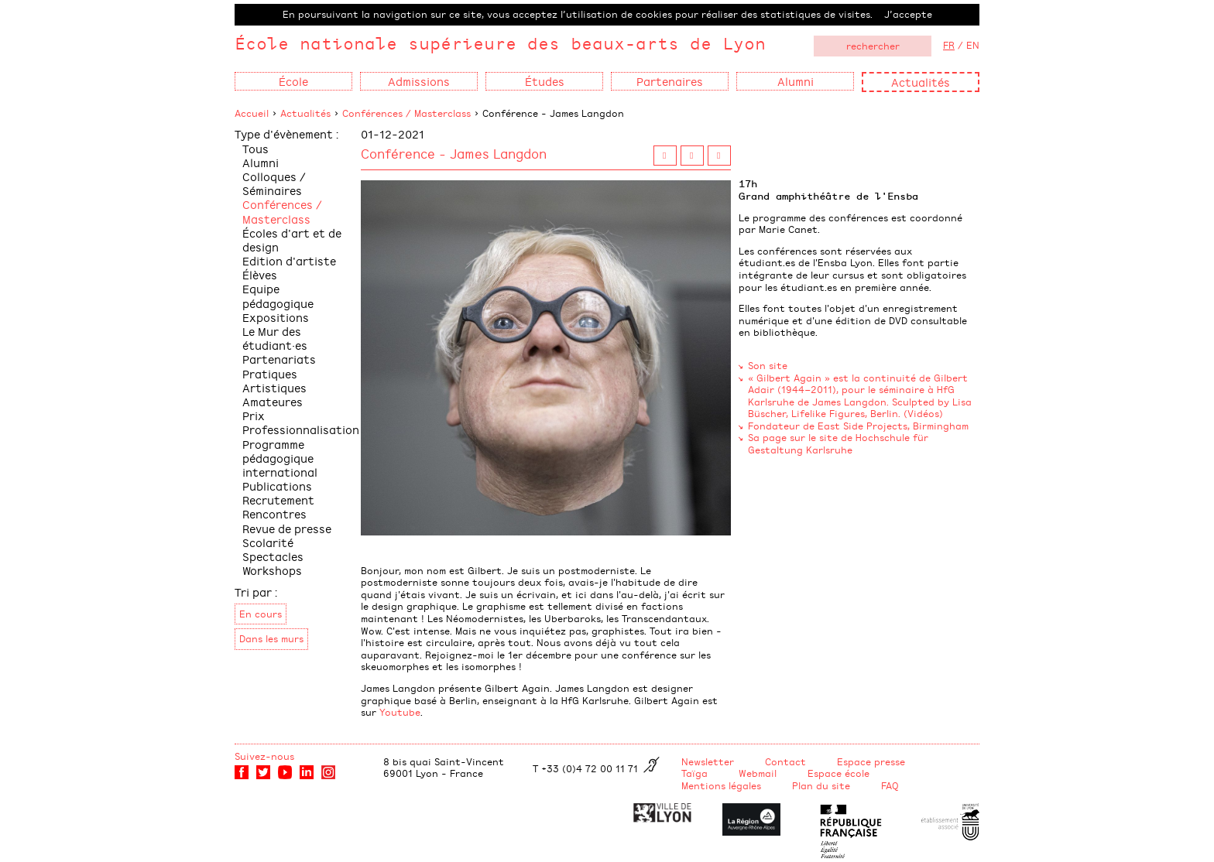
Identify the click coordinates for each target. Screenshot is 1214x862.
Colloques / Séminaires (274, 183)
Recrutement (278, 499)
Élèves (259, 274)
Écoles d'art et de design (291, 239)
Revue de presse (286, 528)
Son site (767, 365)
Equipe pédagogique (278, 295)
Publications (277, 485)
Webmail (758, 773)
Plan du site (821, 785)
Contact (785, 761)
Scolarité (267, 542)
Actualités (920, 82)
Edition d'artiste (289, 260)
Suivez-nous (264, 756)
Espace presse (871, 761)
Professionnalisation (300, 429)
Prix (253, 415)
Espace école (838, 773)
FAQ (890, 785)
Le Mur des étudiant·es (274, 338)
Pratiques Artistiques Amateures (274, 387)
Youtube (399, 712)
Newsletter (707, 761)
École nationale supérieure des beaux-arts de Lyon (500, 43)
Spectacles (273, 556)
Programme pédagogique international (279, 458)
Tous (255, 148)
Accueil (252, 113)
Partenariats (279, 359)
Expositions (275, 317)
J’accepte (908, 14)
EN (972, 45)
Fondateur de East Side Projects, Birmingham (858, 426)
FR (949, 45)
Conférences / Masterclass (406, 113)
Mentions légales (721, 785)
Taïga (694, 773)
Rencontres (274, 513)
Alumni (260, 162)
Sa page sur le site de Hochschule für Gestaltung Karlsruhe (838, 443)
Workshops (272, 570)
